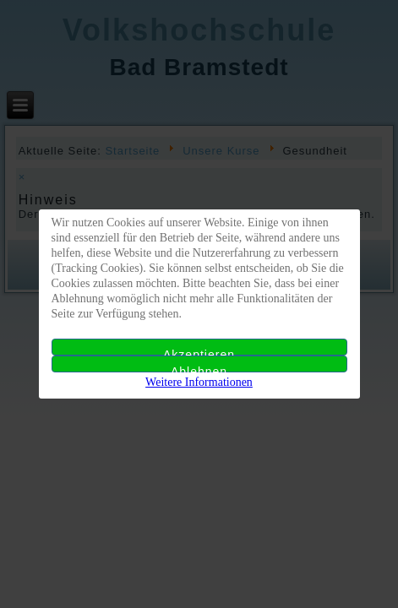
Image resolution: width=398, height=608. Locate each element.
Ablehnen (199, 368)
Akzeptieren (199, 352)
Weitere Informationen (199, 382)
